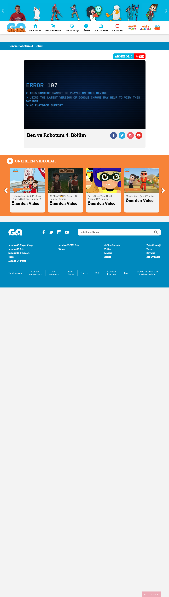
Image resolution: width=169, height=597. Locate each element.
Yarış (149, 249)
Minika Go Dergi (17, 260)
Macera (108, 252)
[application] (85, 94)
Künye (84, 273)
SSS (97, 273)
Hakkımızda (15, 273)
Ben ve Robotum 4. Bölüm (26, 46)
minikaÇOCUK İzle (68, 245)
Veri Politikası (54, 273)
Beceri (107, 256)
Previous (4, 10)
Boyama (150, 252)
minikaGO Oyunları (18, 252)
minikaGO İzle (16, 249)
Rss (126, 273)
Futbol (107, 249)
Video (11, 256)
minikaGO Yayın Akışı (20, 245)
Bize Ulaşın (70, 273)
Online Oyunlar (112, 245)
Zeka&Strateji (153, 245)
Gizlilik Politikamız (35, 273)
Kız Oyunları (153, 256)
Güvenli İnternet (111, 273)
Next (165, 10)
